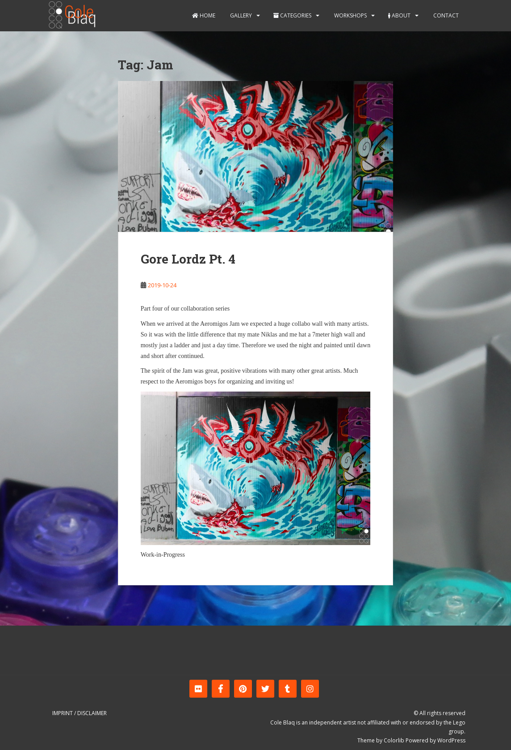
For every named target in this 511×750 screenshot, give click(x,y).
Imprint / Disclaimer (79, 713)
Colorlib (394, 740)
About (399, 15)
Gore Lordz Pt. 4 (188, 259)
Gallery (240, 15)
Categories (292, 15)
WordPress (451, 740)
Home (203, 15)
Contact (445, 15)
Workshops (350, 15)
